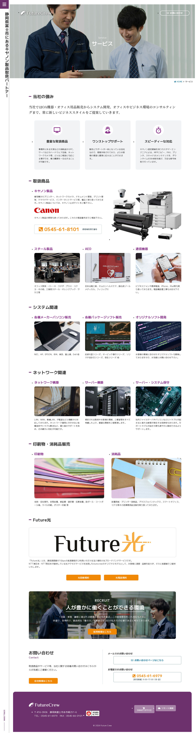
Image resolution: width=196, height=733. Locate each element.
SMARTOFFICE (144, 709)
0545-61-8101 (70, 229)
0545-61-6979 (147, 677)
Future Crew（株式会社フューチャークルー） (36, 13)
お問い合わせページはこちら (149, 660)
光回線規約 (83, 577)
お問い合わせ (176, 12)
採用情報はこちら (102, 631)
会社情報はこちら (43, 680)
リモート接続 (166, 708)
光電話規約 (121, 577)
